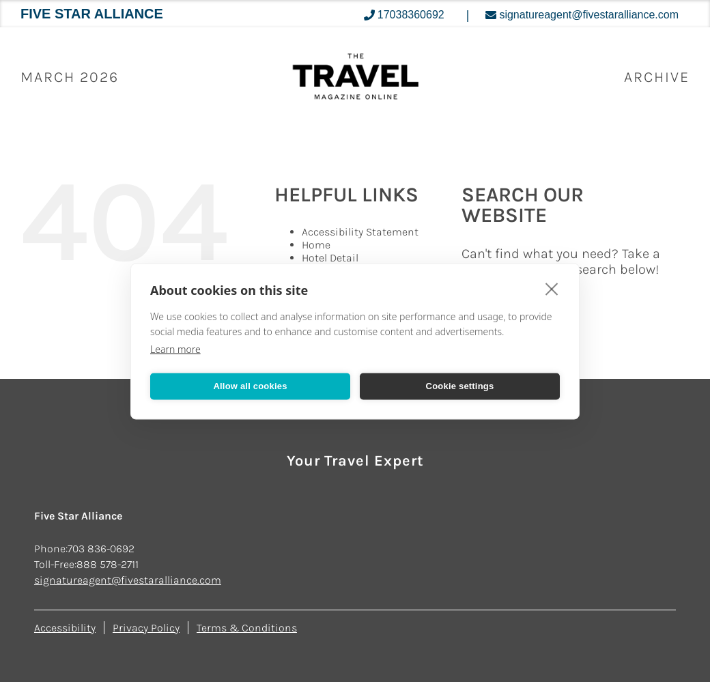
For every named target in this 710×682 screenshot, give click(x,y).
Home (316, 244)
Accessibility (65, 627)
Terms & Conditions (247, 627)
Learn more (175, 348)
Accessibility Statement (360, 231)
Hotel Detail (330, 257)
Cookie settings (460, 386)
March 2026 (69, 77)
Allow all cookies (250, 386)
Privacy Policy (146, 627)
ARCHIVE (657, 77)
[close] (552, 288)
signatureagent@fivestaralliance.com (127, 579)
